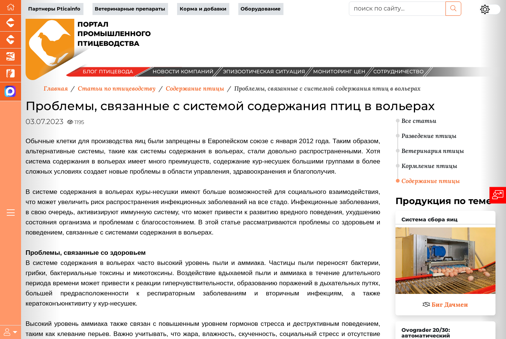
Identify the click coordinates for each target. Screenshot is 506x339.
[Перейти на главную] (10, 7)
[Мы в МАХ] (10, 91)
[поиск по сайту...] (397, 9)
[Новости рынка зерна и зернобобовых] (10, 73)
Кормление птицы (429, 166)
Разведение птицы (428, 135)
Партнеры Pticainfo (54, 9)
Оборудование (260, 9)
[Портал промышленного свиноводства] (10, 23)
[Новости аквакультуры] (10, 56)
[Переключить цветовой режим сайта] (490, 9)
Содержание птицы (430, 181)
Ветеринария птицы (432, 150)
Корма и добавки (203, 9)
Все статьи (418, 120)
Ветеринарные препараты (130, 9)
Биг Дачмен (450, 304)
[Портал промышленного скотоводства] (10, 40)
